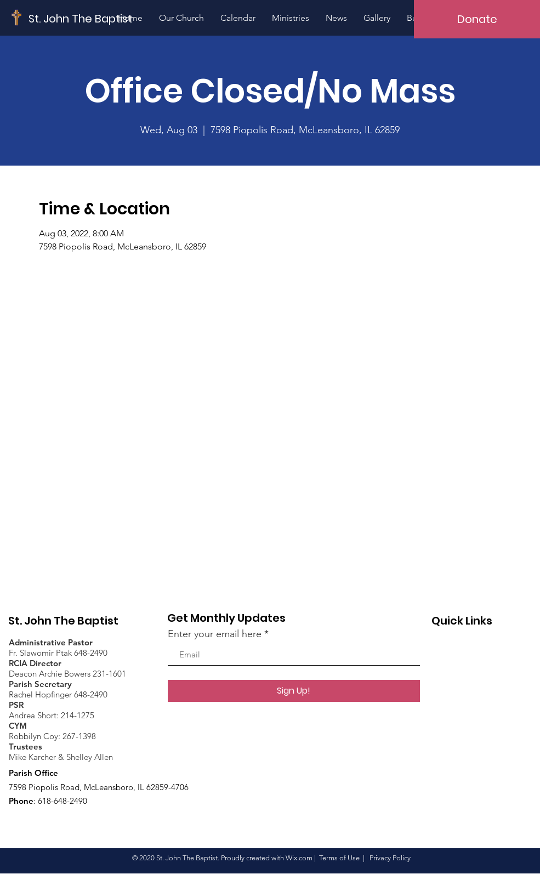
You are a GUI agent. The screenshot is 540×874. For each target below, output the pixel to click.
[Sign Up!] (294, 691)
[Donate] (477, 19)
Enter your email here (215, 634)
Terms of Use (339, 858)
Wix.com (299, 858)
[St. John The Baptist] (81, 18)
